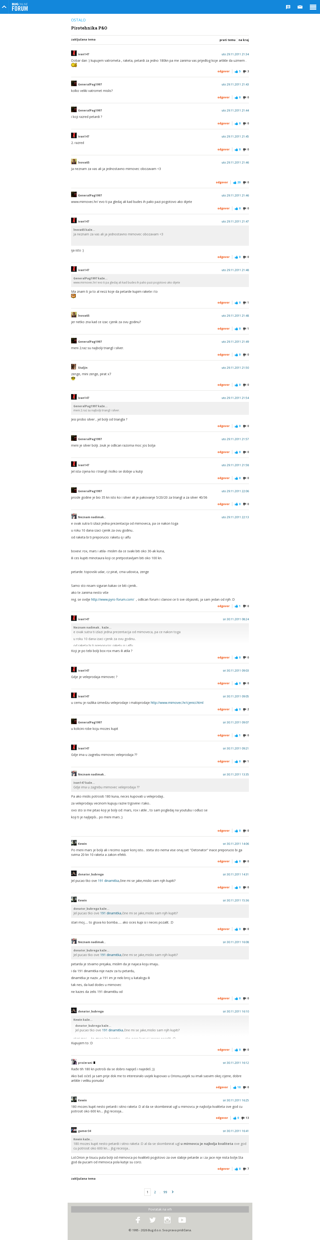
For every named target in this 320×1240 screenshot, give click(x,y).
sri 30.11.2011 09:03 (236, 670)
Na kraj (243, 40)
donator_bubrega (91, 874)
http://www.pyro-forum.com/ (112, 599)
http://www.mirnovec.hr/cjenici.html (177, 702)
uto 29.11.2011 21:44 (235, 110)
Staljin (83, 367)
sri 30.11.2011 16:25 (236, 1100)
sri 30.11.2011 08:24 (236, 619)
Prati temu (227, 40)
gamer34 (84, 1131)
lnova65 (83, 162)
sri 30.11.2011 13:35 (236, 774)
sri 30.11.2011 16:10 (236, 1011)
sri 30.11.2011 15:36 (236, 900)
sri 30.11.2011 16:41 (236, 1131)
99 (165, 1192)
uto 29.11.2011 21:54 (235, 398)
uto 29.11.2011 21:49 (235, 341)
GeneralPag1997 (90, 84)
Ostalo (78, 20)
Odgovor (223, 71)
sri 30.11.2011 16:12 (236, 1063)
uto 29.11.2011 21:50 (235, 367)
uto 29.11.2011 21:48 (235, 270)
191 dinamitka (108, 880)
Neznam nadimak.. (92, 517)
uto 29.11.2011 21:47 (235, 221)
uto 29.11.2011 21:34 (235, 54)
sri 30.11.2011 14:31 (236, 874)
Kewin (82, 843)
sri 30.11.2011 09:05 (236, 696)
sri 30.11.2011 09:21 (236, 748)
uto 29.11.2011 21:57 (235, 439)
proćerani (86, 1063)
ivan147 (83, 54)
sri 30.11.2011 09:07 (236, 722)
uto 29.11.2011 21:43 (235, 84)
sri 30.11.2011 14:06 (236, 843)
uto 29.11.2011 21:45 (235, 136)
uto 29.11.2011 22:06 (235, 491)
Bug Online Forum (20, 7)
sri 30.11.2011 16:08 (236, 942)
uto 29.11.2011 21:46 (235, 162)
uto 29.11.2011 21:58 (235, 465)
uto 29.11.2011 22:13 (235, 517)
